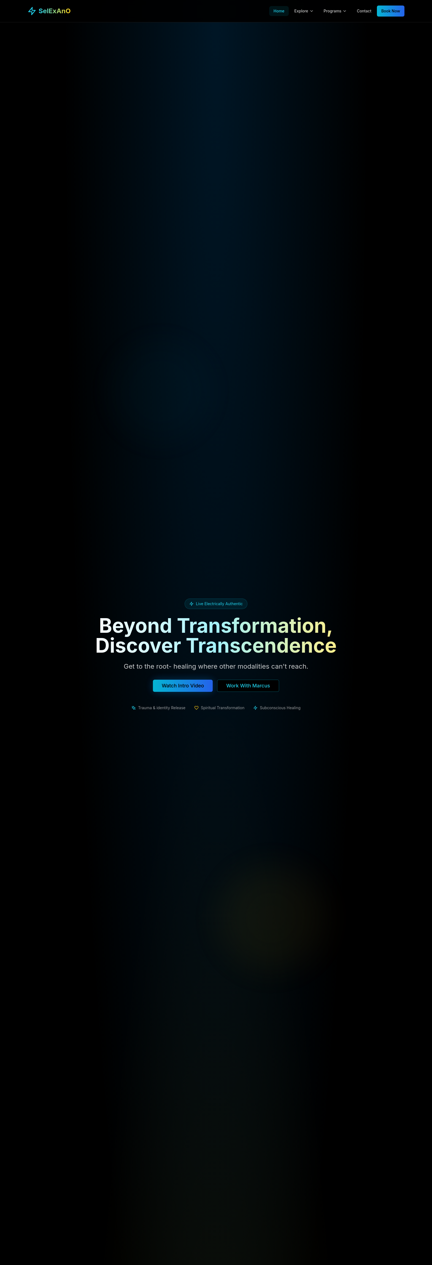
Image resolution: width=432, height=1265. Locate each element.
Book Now (390, 11)
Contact (364, 11)
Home (279, 11)
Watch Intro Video (183, 686)
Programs (335, 11)
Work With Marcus (248, 686)
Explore (304, 11)
